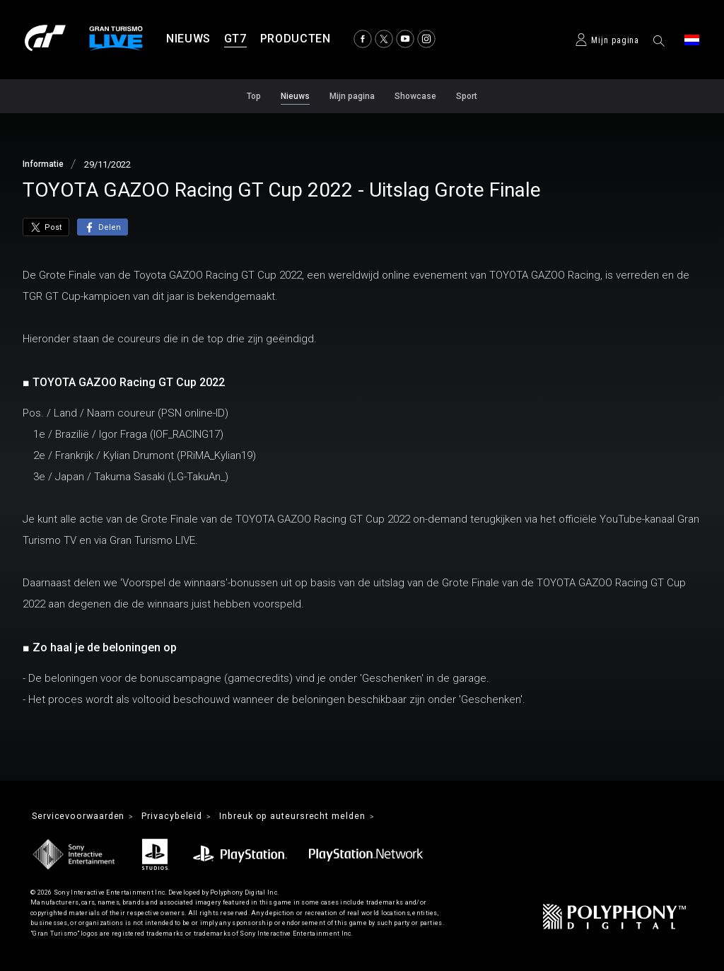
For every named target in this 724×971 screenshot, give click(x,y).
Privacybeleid (189, 817)
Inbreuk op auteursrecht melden (322, 817)
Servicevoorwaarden (85, 817)
